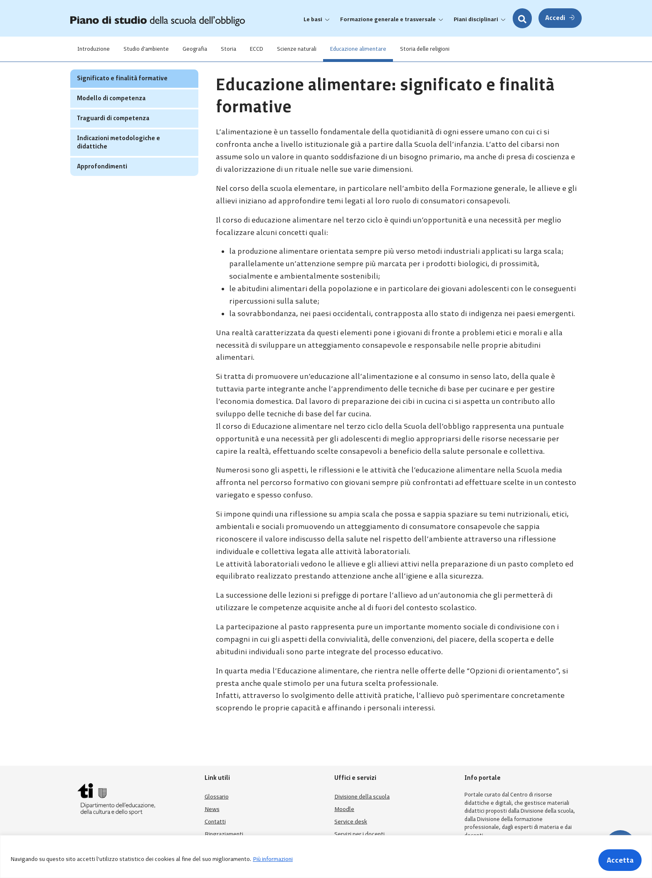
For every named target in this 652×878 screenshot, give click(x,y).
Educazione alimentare (377, 49)
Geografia (202, 49)
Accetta (618, 859)
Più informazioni (273, 859)
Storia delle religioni (446, 49)
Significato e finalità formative (122, 94)
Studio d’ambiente (150, 49)
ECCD (269, 49)
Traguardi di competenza (113, 134)
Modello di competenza (111, 114)
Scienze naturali (312, 49)
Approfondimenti (102, 182)
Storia (238, 49)
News (212, 809)
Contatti (215, 821)
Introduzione (95, 49)
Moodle (344, 809)
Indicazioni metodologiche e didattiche (118, 158)
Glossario (217, 796)
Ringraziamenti (224, 834)
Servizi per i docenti (359, 834)
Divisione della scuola (362, 796)
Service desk (350, 821)
